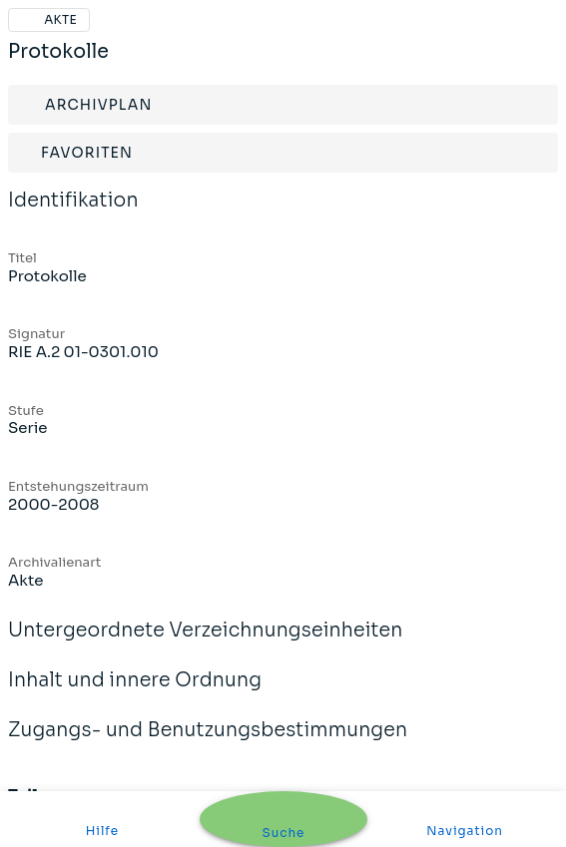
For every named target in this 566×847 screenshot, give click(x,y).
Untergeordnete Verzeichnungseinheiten (205, 643)
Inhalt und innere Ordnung (135, 693)
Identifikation (73, 213)
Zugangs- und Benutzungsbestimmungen (207, 743)
